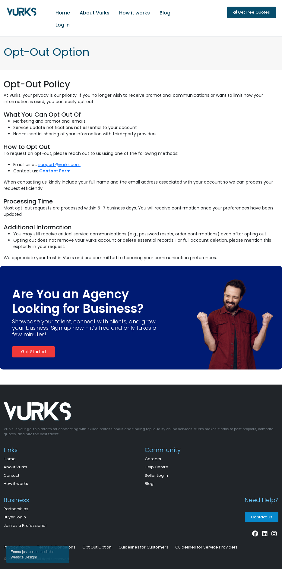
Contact (11, 475)
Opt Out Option (97, 547)
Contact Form (55, 171)
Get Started (33, 352)
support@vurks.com (59, 165)
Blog (165, 12)
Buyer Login (15, 517)
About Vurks (94, 12)
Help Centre (156, 467)
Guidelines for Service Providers (206, 547)
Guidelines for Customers (143, 547)
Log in (62, 24)
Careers (153, 459)
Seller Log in (156, 475)
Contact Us (261, 517)
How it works (134, 12)
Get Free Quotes (251, 12)
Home (62, 12)
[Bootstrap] (79, 413)
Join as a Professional (25, 525)
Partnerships (16, 509)
